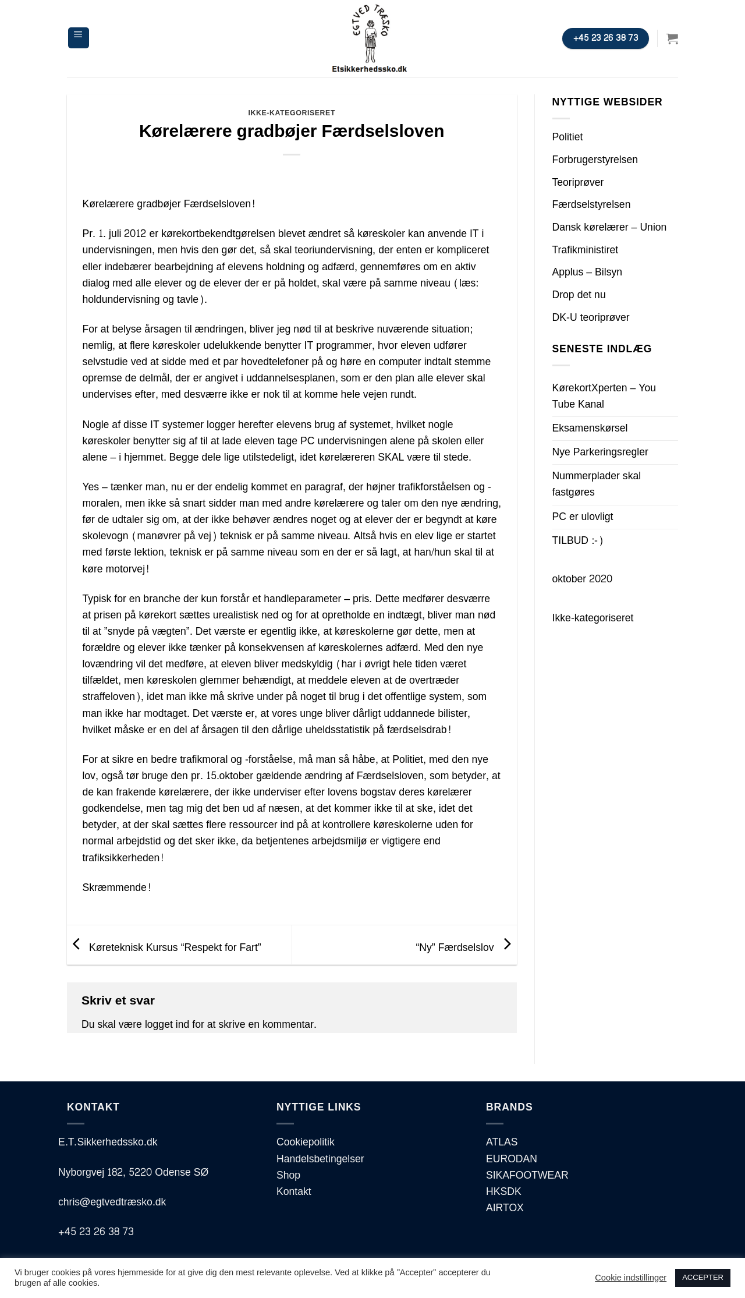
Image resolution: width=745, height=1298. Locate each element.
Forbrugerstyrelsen (595, 160)
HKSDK (504, 1192)
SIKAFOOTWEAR (527, 1175)
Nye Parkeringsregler (600, 452)
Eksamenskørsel (590, 428)
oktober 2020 (582, 579)
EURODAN (511, 1159)
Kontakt (293, 1192)
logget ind (167, 1025)
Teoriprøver (578, 183)
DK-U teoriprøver (591, 318)
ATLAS (501, 1142)
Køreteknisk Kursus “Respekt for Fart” (164, 948)
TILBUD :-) (578, 541)
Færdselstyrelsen (591, 205)
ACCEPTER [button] (702, 1278)
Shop (288, 1175)
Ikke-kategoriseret (291, 113)
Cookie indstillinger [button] (630, 1278)
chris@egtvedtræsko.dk (112, 1202)
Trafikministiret (585, 250)
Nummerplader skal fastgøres (596, 484)
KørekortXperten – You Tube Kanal (604, 396)
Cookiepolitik (305, 1142)
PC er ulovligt (582, 517)
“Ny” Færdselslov (466, 948)
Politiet (567, 137)
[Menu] (78, 37)
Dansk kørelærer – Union (609, 227)
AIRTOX (505, 1208)
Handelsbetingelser (320, 1159)
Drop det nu (579, 295)
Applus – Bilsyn (587, 272)
